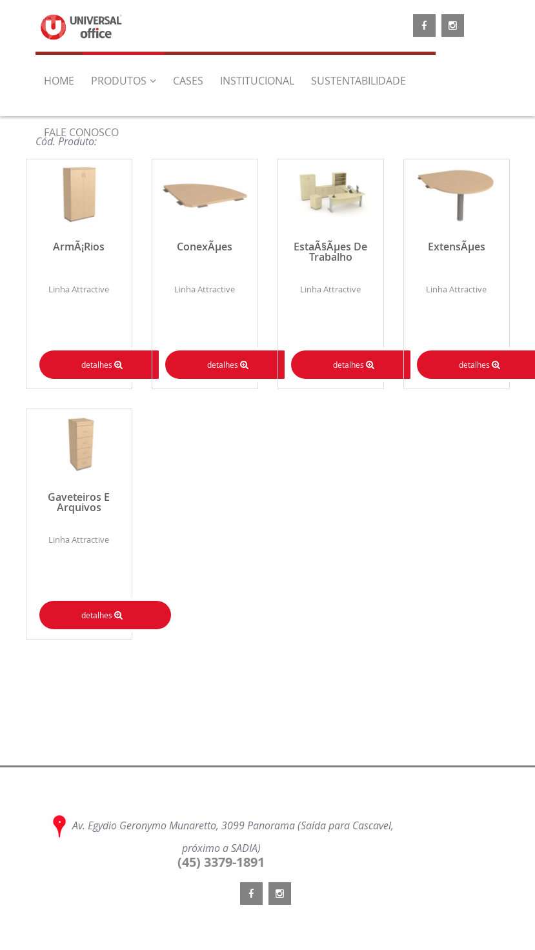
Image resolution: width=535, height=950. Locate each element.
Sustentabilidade (358, 81)
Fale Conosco (81, 132)
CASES (188, 81)
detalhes (102, 364)
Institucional (257, 81)
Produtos (123, 81)
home (59, 81)
